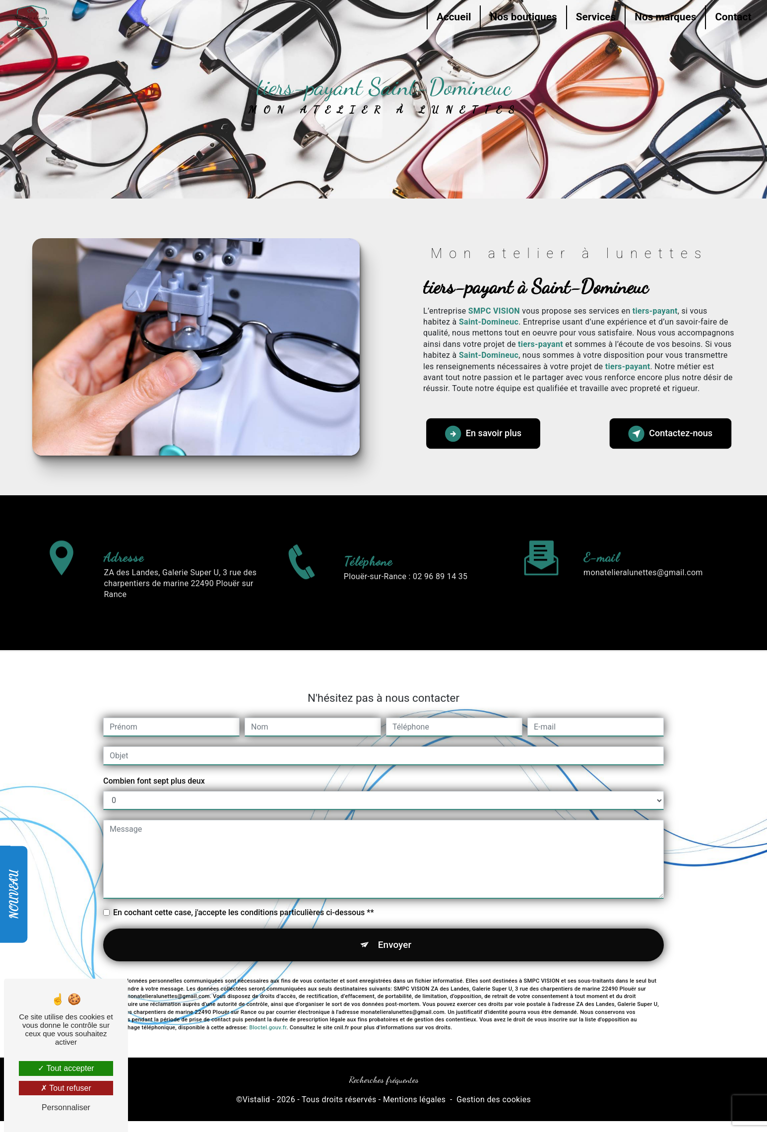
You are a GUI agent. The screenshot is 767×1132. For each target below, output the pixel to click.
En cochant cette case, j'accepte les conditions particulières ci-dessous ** (243, 897)
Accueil (452, 17)
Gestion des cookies (493, 1100)
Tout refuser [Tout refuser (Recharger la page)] (66, 1088)
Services (595, 17)
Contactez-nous (670, 434)
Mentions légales (414, 1100)
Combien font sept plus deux (154, 766)
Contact (732, 17)
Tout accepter (66, 1068)
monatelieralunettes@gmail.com (643, 557)
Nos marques (664, 17)
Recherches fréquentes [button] (384, 1079)
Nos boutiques (522, 17)
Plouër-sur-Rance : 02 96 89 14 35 (406, 591)
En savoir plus (484, 434)
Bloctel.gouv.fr (267, 1013)
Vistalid (256, 1100)
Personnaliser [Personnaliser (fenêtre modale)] (66, 1107)
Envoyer (395, 929)
